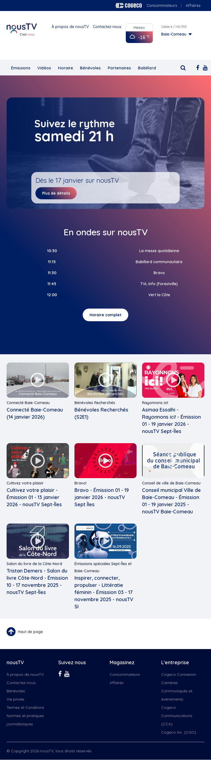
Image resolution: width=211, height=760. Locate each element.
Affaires (193, 5)
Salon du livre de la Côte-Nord (34, 563)
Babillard (147, 67)
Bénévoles (90, 67)
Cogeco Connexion (178, 674)
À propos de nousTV (70, 26)
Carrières (169, 682)
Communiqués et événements (176, 695)
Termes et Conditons (25, 707)
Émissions (20, 67)
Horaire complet (105, 314)
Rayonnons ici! (155, 402)
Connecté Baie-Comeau (28, 402)
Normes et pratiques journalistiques (25, 719)
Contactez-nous (107, 26)
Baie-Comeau (173, 34)
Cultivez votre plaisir (25, 483)
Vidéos (44, 67)
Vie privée (15, 699)
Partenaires (119, 67)
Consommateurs (162, 5)
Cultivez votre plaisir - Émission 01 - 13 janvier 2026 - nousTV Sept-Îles (34, 497)
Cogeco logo (129, 5)
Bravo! (80, 483)
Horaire (65, 67)
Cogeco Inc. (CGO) (178, 732)
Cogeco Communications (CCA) (176, 715)
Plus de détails (56, 193)
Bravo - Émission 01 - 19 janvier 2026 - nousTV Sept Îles (101, 497)
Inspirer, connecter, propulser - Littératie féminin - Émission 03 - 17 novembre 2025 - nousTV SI (103, 592)
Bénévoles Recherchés (94, 402)
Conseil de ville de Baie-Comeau (171, 483)
